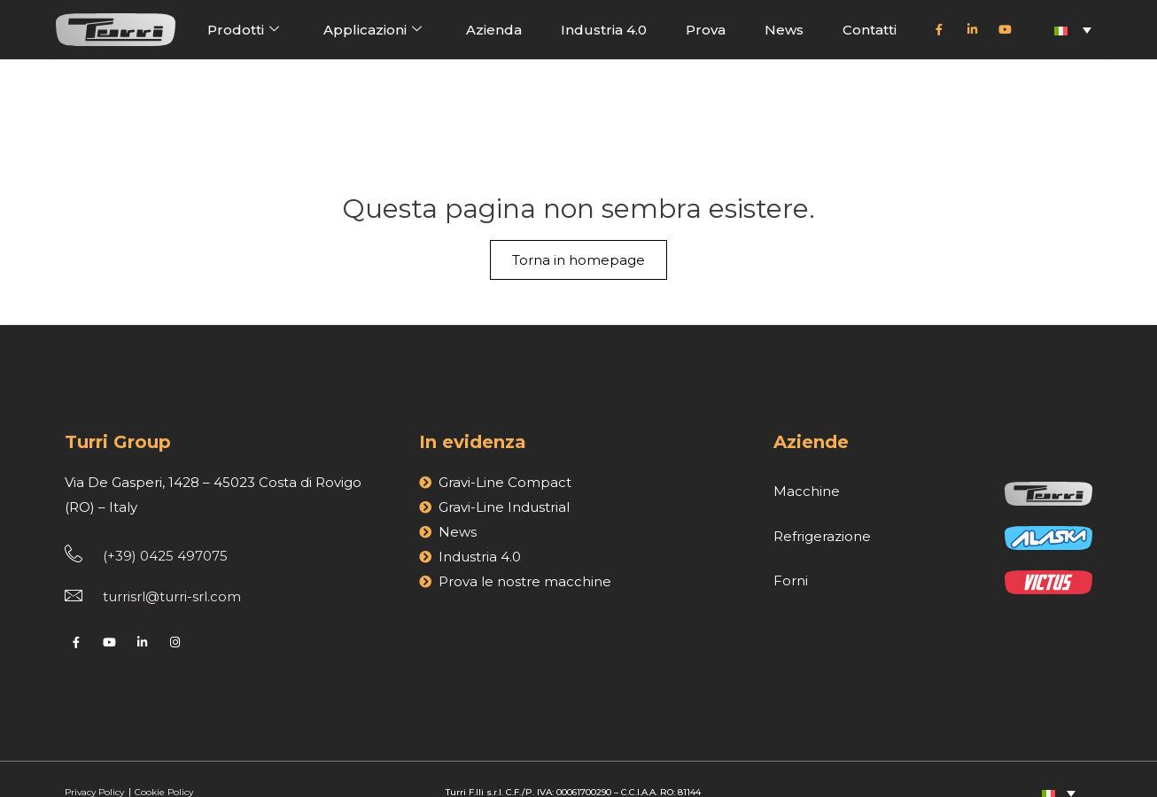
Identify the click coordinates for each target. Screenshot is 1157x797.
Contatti (870, 29)
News (784, 29)
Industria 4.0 (604, 29)
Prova (706, 29)
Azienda (494, 29)
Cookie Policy (164, 764)
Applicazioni (372, 29)
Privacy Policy (96, 764)
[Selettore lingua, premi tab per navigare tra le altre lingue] (1072, 30)
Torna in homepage (578, 182)
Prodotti (243, 29)
